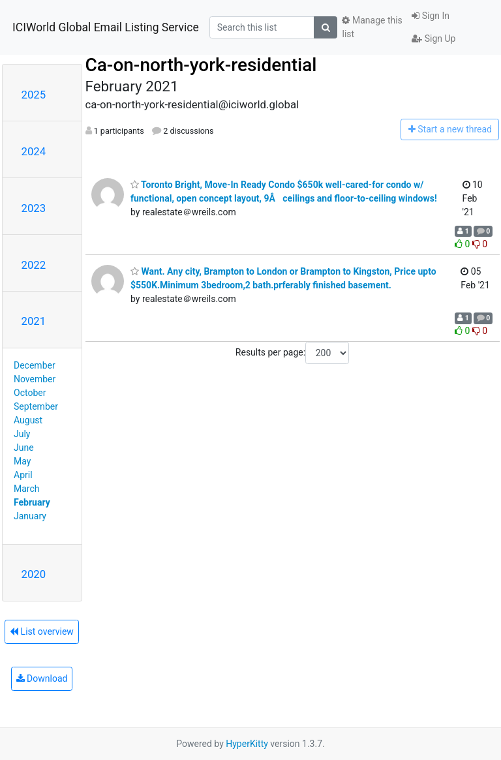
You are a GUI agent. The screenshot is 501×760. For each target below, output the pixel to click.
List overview (42, 631)
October (30, 393)
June (24, 447)
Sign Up (433, 38)
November (34, 379)
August (28, 420)
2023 (34, 208)
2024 (34, 151)
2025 (34, 94)
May (22, 461)
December (34, 365)
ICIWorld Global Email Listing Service (105, 27)
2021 (34, 320)
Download (42, 678)
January (30, 516)
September (36, 406)
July (22, 434)
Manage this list (372, 27)
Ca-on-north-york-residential (201, 65)
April (23, 475)
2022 (34, 264)
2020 (34, 574)
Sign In (430, 15)
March (27, 488)
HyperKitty (247, 743)
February (32, 502)
